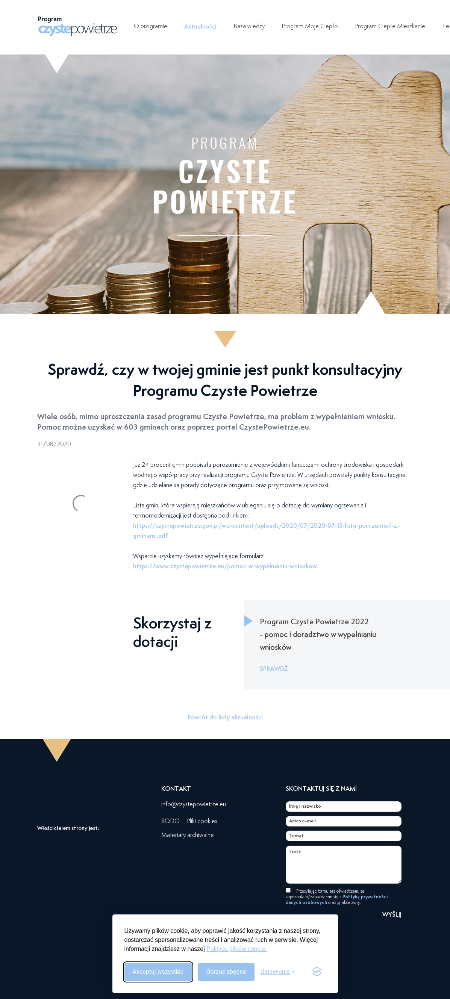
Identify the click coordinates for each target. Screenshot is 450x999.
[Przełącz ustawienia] (278, 972)
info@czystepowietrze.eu (193, 804)
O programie (150, 26)
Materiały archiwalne (187, 835)
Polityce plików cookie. (236, 949)
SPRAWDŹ (274, 668)
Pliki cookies (202, 821)
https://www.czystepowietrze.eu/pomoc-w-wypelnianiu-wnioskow (225, 566)
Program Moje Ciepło (310, 26)
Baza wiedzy (249, 26)
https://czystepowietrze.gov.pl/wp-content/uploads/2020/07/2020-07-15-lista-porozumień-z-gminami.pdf (266, 530)
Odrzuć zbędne (226, 971)
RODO (170, 821)
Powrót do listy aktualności (225, 717)
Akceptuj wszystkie (158, 971)
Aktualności (200, 26)
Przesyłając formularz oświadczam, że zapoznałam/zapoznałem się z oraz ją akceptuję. (337, 896)
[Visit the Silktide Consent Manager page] (317, 972)
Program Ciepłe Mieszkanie (390, 26)
